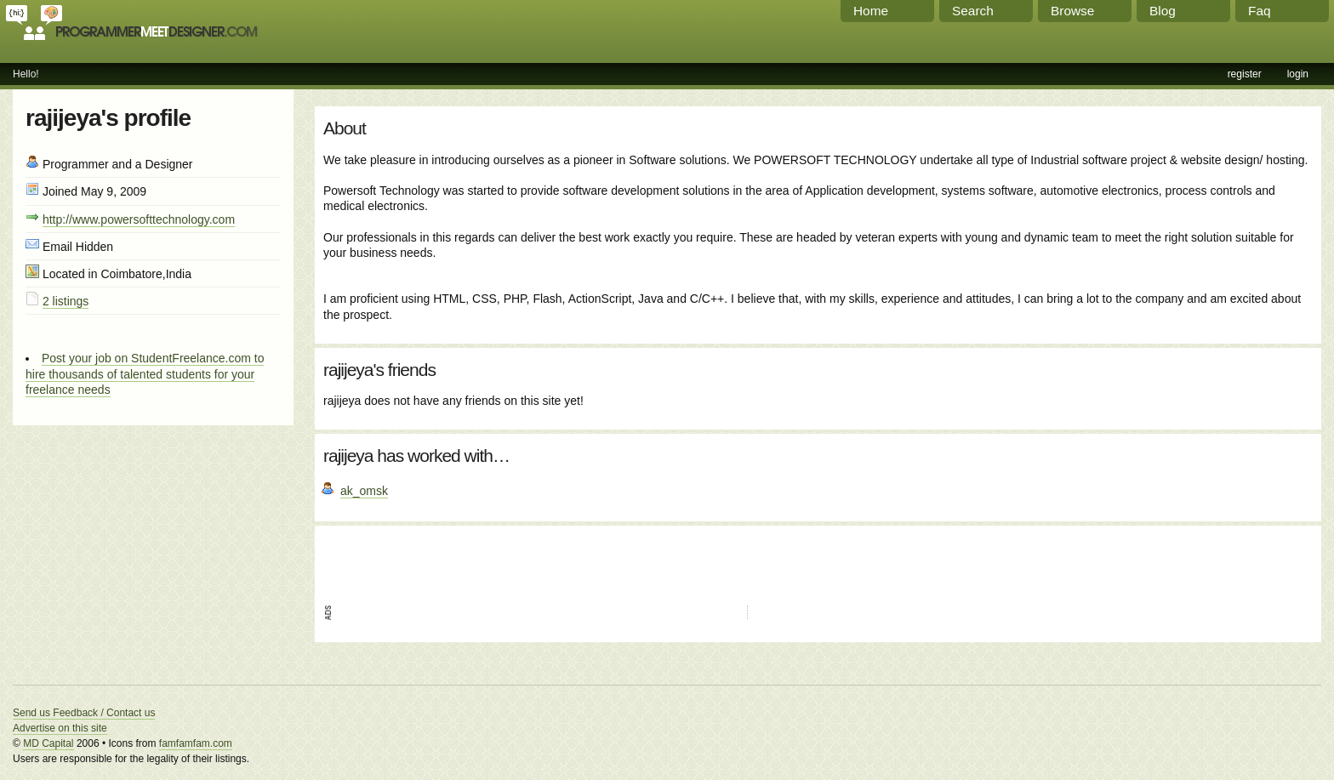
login (1297, 74)
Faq (1259, 10)
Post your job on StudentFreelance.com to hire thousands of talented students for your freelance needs (145, 373)
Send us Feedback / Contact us (84, 713)
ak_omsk (364, 491)
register (1245, 74)
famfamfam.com (195, 743)
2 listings (65, 301)
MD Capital (48, 743)
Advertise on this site (60, 728)
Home (870, 10)
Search (973, 10)
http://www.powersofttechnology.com (139, 219)
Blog (1162, 10)
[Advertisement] (522, 559)
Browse (1072, 10)
